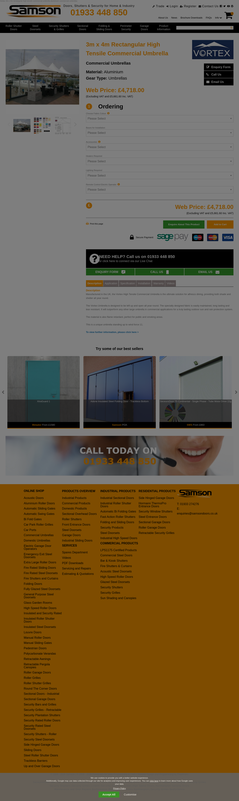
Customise (130, 794)
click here (154, 781)
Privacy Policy (119, 788)
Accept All (108, 794)
